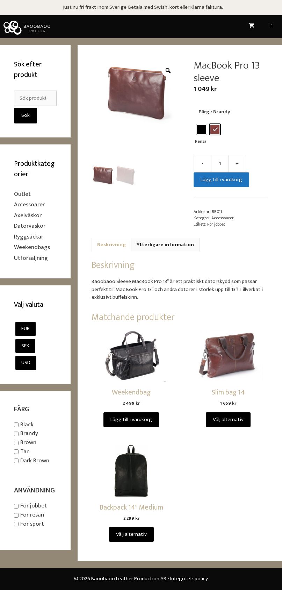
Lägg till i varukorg (221, 179)
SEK (25, 345)
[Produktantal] (220, 163)
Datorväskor (29, 226)
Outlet (22, 194)
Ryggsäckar (28, 237)
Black (27, 424)
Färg (203, 111)
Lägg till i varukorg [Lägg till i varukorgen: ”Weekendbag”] (131, 419)
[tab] (111, 244)
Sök (25, 115)
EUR (25, 328)
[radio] (201, 129)
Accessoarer (222, 217)
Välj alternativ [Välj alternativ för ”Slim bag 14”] (228, 419)
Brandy (29, 434)
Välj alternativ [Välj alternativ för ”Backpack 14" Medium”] (131, 534)
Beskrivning (111, 244)
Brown (28, 442)
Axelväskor (28, 215)
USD (25, 362)
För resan (32, 515)
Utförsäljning (31, 258)
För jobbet (216, 224)
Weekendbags (32, 247)
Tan (25, 451)
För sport (32, 524)
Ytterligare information (165, 244)
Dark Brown (34, 460)
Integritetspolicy (189, 578)
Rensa (201, 141)
